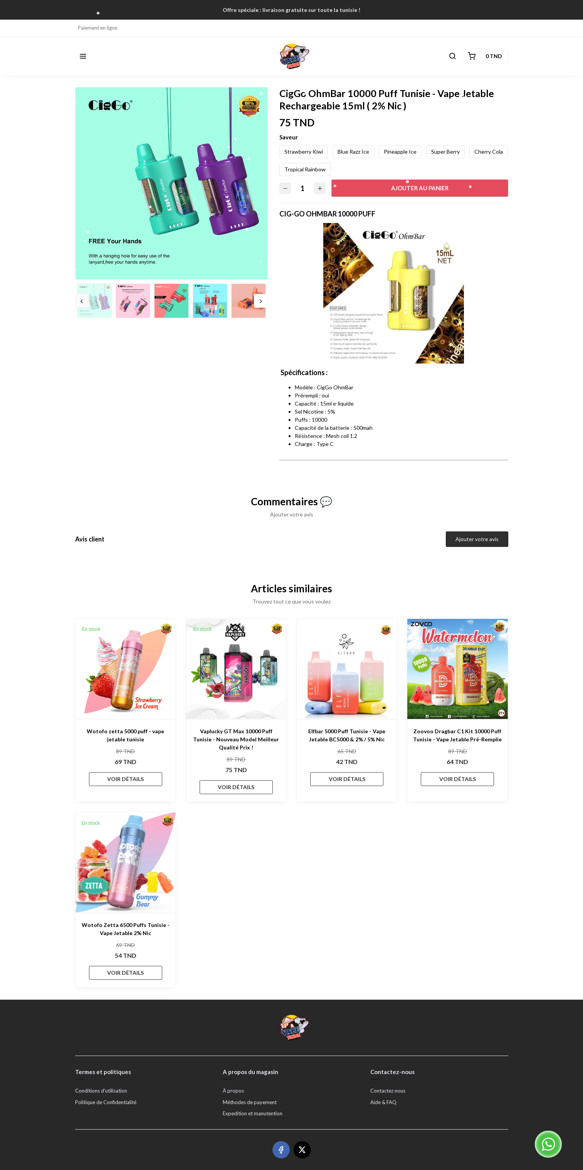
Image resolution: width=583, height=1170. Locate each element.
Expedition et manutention (252, 1113)
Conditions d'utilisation (101, 1091)
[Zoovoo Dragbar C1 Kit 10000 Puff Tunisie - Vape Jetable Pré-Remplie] (457, 669)
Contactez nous (387, 1091)
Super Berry (445, 151)
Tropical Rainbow (305, 169)
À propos (233, 1091)
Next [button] (261, 301)
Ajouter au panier (420, 187)
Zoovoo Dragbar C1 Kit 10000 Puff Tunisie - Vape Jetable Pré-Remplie (457, 735)
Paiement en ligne (97, 28)
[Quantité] (302, 188)
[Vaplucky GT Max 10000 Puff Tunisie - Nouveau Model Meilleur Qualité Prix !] (236, 669)
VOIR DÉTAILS (125, 779)
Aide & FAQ (383, 1102)
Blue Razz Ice (353, 151)
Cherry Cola (488, 151)
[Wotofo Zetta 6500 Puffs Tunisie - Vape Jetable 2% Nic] (126, 862)
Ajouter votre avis (477, 539)
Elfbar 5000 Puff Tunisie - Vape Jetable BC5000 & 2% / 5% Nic (346, 735)
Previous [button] (82, 301)
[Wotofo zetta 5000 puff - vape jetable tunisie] (126, 669)
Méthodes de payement (250, 1102)
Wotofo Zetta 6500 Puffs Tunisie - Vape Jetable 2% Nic (126, 929)
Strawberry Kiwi (303, 151)
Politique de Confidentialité (105, 1102)
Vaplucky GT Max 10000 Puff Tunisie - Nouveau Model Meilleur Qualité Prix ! (236, 739)
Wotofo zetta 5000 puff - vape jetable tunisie (125, 735)
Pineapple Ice (400, 151)
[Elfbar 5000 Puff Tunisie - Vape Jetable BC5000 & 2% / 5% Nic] (347, 669)
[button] (83, 56)
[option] (171, 183)
